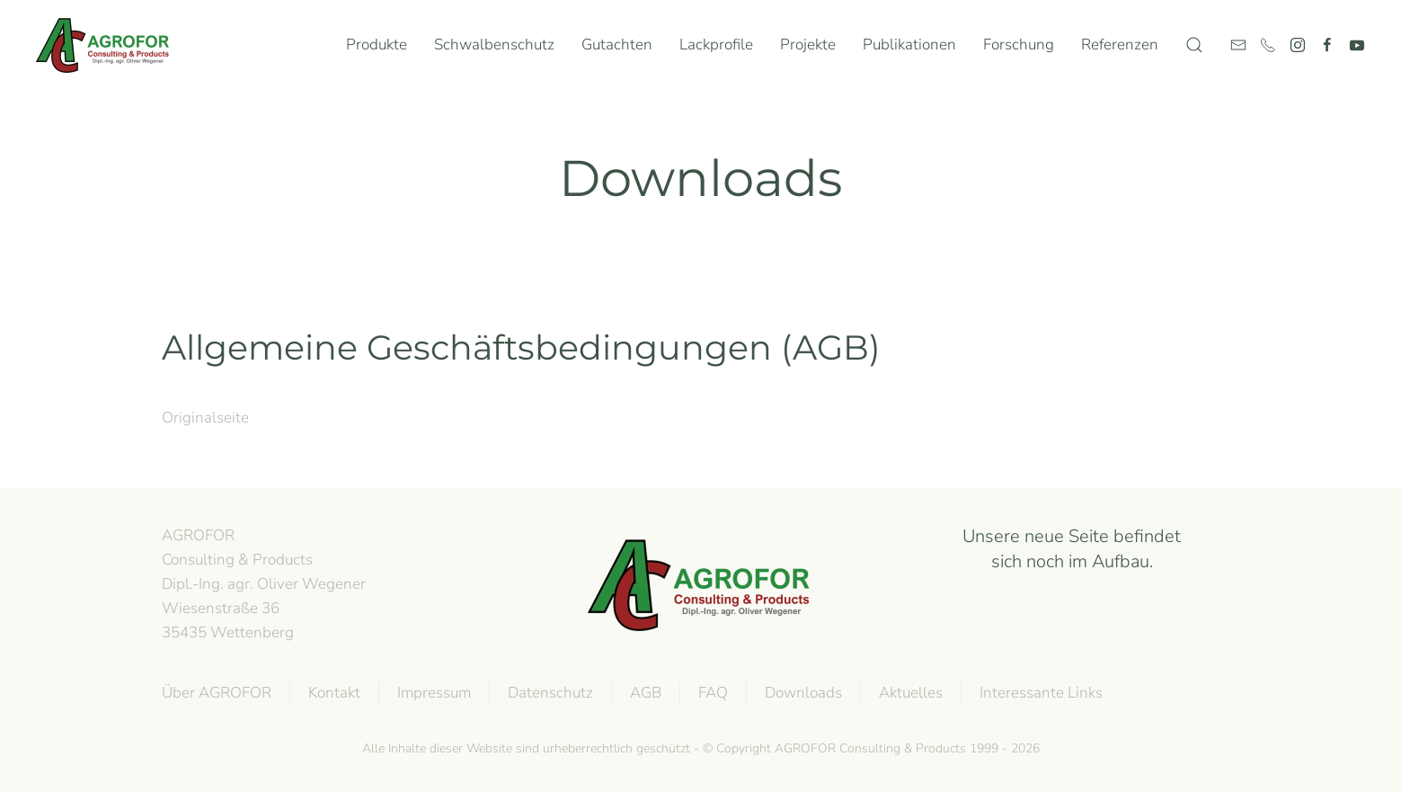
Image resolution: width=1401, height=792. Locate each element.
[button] (1194, 45)
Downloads (801, 692)
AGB (644, 692)
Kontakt (332, 692)
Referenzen (1119, 44)
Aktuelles (909, 692)
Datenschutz (548, 692)
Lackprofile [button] (716, 44)
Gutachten (616, 44)
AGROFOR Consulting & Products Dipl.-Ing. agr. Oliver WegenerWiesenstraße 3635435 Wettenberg (264, 583)
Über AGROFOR (215, 692)
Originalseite (205, 417)
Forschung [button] (1018, 44)
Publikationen (909, 44)
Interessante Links (1039, 692)
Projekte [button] (808, 44)
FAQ (711, 692)
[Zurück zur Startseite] (107, 45)
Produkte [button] (376, 44)
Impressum (432, 692)
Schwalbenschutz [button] (494, 44)
